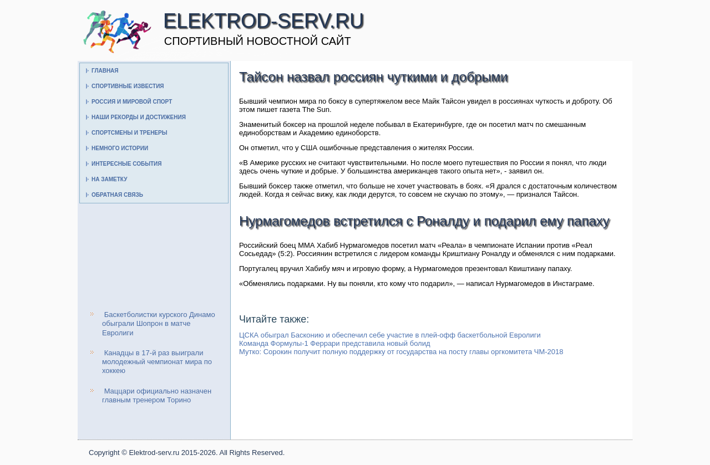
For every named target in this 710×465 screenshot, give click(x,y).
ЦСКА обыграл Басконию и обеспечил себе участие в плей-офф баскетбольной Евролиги (390, 335)
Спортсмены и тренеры (129, 133)
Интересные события (126, 164)
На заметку (109, 179)
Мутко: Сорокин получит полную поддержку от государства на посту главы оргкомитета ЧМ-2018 (401, 352)
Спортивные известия (128, 86)
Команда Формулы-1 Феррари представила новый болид (334, 343)
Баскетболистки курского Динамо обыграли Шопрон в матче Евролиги (158, 323)
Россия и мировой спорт (132, 102)
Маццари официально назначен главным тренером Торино (156, 395)
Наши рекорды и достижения (139, 117)
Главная (105, 71)
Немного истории (120, 148)
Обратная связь (117, 195)
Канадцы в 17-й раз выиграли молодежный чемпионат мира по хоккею (157, 362)
